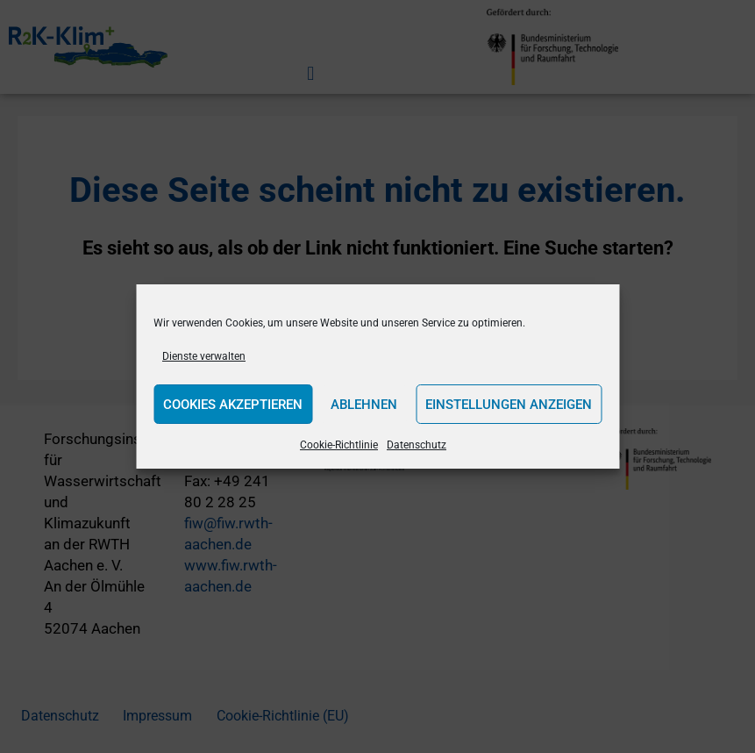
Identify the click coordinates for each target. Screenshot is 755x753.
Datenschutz (416, 445)
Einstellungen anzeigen (508, 404)
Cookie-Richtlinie (339, 445)
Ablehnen (364, 404)
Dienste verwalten (204, 356)
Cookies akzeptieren (233, 404)
